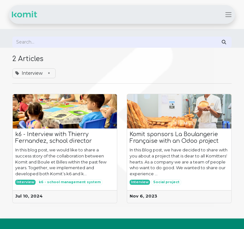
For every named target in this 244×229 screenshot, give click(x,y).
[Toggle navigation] (228, 14)
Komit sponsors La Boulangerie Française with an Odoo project (174, 137)
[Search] (224, 42)
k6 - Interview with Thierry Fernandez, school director (53, 137)
